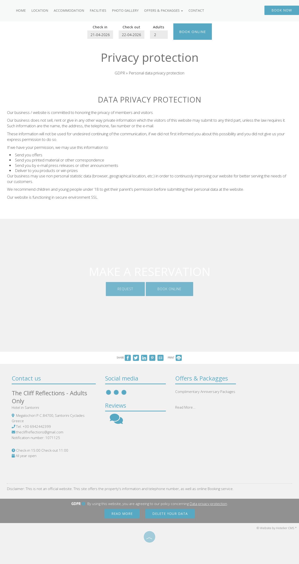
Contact (196, 10)
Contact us (26, 378)
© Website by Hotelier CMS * (276, 528)
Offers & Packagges (163, 10)
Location (39, 10)
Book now (281, 10)
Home (21, 10)
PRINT (175, 357)
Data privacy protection (208, 503)
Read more (122, 513)
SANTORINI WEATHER (208, 449)
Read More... (185, 407)
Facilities (98, 10)
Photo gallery (125, 10)
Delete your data (170, 513)
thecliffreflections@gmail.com (39, 432)
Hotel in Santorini (25, 407)
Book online (192, 31)
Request (125, 289)
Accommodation (69, 10)
